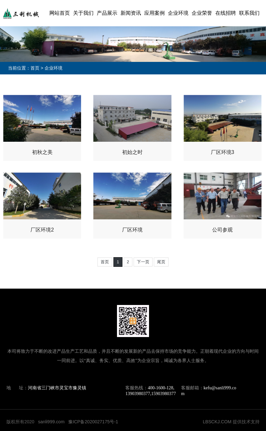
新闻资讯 (131, 13)
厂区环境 (132, 229)
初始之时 (132, 152)
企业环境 (178, 13)
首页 (34, 68)
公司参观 (222, 229)
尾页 (161, 261)
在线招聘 (225, 13)
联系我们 (249, 13)
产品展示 (107, 13)
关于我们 (83, 13)
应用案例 (154, 13)
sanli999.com (51, 421)
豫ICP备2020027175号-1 (93, 421)
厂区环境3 (222, 152)
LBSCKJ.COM (217, 421)
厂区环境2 (42, 229)
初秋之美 (42, 152)
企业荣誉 (202, 13)
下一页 (143, 261)
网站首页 (59, 13)
